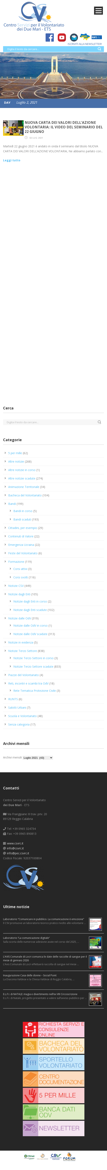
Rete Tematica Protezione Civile (34, 691)
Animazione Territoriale (23, 487)
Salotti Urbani (17, 707)
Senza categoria (19, 724)
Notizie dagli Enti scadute (30, 610)
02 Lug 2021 (36, 137)
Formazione (16, 562)
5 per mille (15, 453)
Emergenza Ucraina (21, 545)
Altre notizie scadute (21, 478)
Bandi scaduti (22, 519)
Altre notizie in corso (22, 470)
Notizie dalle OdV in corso (30, 625)
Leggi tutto (11, 160)
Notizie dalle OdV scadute (30, 634)
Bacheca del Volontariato (25, 495)
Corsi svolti (20, 577)
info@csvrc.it (15, 848)
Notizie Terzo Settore (22, 651)
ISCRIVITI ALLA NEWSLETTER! (83, 44)
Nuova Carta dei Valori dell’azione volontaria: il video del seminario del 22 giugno (64, 127)
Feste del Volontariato (23, 553)
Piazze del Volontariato (23, 675)
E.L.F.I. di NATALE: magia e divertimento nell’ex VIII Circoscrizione (40, 994)
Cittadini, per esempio (22, 528)
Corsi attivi (20, 569)
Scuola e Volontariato (22, 716)
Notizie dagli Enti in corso (30, 601)
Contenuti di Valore (20, 536)
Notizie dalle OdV (19, 618)
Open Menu (98, 11)
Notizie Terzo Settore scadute (33, 666)
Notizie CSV (16, 586)
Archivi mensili (12, 757)
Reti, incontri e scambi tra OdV (28, 683)
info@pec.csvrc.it (18, 853)
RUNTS (13, 699)
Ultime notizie (16, 906)
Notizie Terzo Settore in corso (33, 658)
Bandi (12, 504)
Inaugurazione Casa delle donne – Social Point (29, 975)
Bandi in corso (22, 511)
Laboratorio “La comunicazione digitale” (26, 938)
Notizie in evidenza (20, 642)
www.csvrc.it (15, 843)
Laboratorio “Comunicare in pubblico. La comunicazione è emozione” (43, 919)
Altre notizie (16, 461)
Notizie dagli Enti (19, 594)
